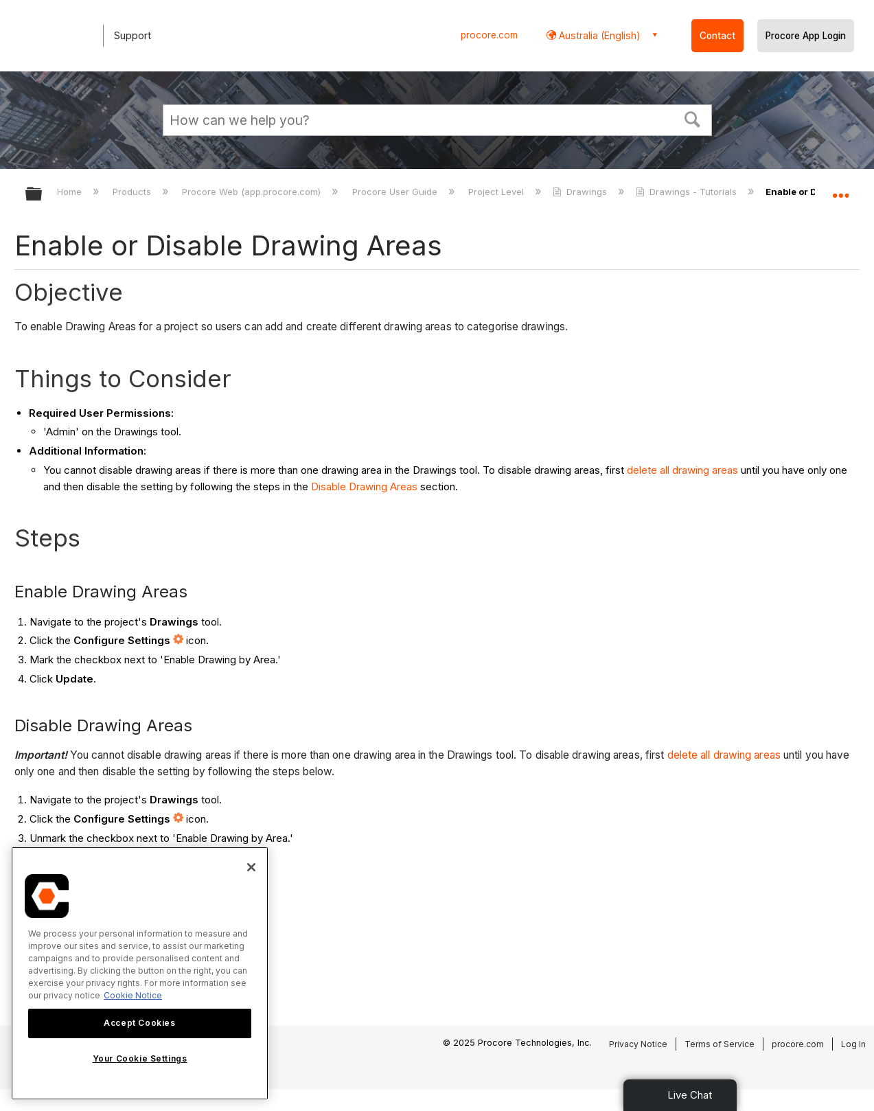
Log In (853, 1044)
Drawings (581, 191)
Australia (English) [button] (598, 35)
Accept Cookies (139, 1023)
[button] (692, 118)
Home (70, 191)
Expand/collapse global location (840, 190)
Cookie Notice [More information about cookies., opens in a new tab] (133, 995)
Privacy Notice (638, 1044)
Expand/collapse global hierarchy (42, 195)
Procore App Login (806, 35)
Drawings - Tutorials (687, 191)
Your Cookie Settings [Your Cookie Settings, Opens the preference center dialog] (140, 1058)
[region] (139, 973)
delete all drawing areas (682, 470)
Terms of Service (720, 1044)
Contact (717, 35)
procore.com (489, 35)
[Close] (251, 867)
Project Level (497, 191)
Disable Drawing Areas (364, 486)
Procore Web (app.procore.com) (252, 191)
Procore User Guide (396, 191)
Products (133, 191)
